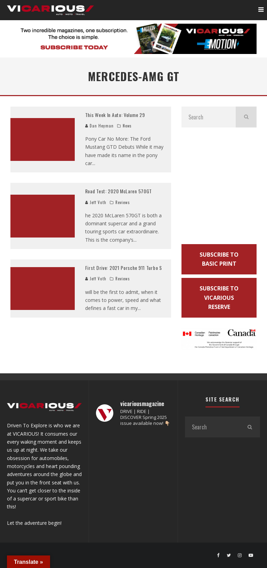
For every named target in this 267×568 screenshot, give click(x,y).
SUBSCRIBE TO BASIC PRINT (219, 259)
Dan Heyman (99, 126)
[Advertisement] (219, 188)
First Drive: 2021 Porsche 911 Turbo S (123, 267)
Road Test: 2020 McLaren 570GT (118, 191)
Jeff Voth (95, 202)
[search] (246, 117)
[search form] (208, 117)
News (127, 125)
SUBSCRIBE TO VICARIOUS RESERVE (219, 298)
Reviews (122, 202)
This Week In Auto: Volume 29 (115, 114)
